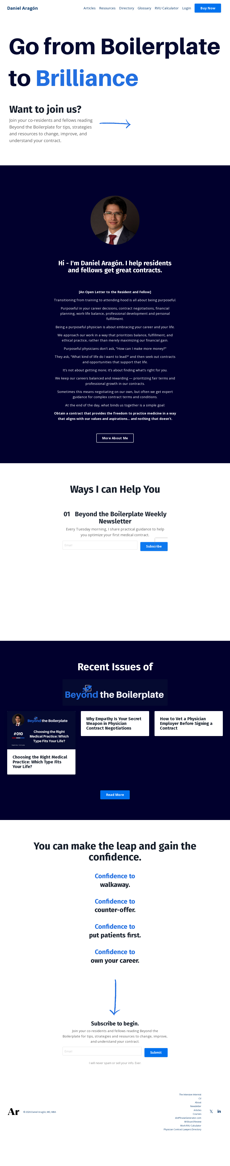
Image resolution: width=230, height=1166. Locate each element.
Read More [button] (115, 823)
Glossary (142, 8)
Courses (197, 1144)
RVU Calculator (165, 8)
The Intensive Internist (190, 1126)
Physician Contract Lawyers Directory (182, 1158)
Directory (123, 8)
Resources (103, 8)
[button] (208, 7)
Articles (84, 8)
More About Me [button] (115, 465)
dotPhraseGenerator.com (188, 1147)
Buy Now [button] (207, 8)
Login (186, 8)
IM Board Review (192, 1151)
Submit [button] (156, 1083)
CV (200, 1130)
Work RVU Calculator (190, 1154)
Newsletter (195, 1137)
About (198, 1133)
